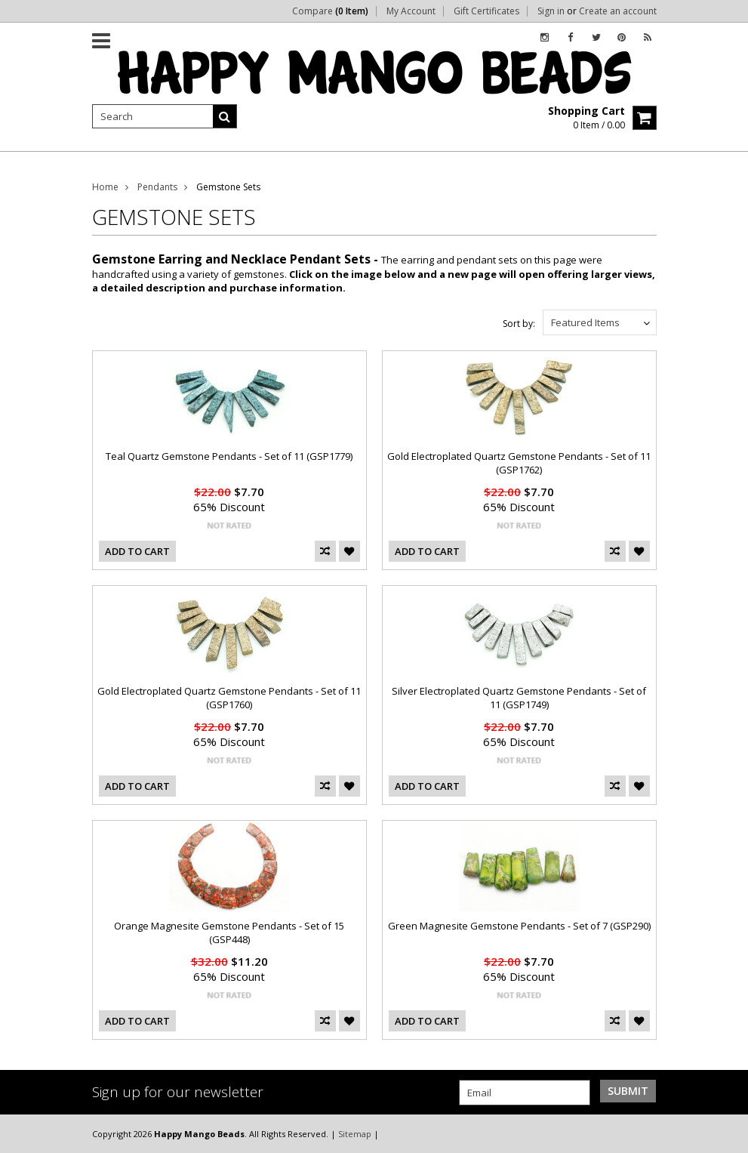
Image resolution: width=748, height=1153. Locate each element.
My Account (411, 11)
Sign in (551, 11)
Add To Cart (137, 551)
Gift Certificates (486, 11)
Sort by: (519, 323)
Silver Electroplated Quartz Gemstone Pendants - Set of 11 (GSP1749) (519, 697)
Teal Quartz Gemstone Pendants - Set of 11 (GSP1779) (229, 456)
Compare (330, 11)
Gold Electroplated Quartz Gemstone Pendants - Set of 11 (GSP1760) (229, 697)
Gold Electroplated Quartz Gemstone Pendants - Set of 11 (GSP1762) (519, 462)
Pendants (157, 186)
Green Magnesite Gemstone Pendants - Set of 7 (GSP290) (519, 926)
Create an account (618, 11)
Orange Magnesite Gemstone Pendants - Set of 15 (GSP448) (229, 932)
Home (105, 186)
